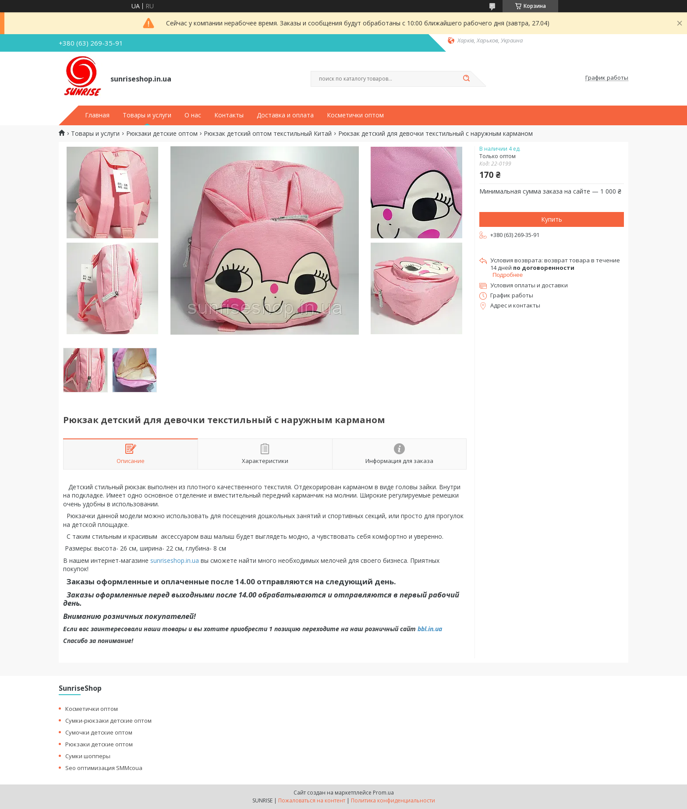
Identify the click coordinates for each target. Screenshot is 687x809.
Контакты (229, 115)
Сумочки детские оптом (98, 732)
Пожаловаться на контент (311, 800)
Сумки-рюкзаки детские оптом (108, 720)
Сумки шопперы (87, 756)
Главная (97, 115)
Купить (551, 219)
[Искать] (466, 79)
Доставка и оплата (285, 115)
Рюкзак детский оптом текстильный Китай (268, 134)
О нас (192, 115)
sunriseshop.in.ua (174, 560)
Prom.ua (383, 792)
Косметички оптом (355, 115)
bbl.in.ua (430, 629)
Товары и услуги (147, 115)
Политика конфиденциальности (393, 800)
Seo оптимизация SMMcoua (103, 768)
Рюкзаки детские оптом (162, 134)
